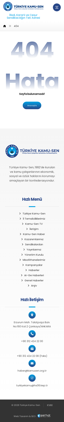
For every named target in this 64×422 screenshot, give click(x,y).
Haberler (32, 270)
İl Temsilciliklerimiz (32, 218)
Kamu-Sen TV (32, 224)
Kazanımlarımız (32, 239)
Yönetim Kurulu (32, 254)
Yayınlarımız (32, 249)
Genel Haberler (32, 280)
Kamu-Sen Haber (32, 234)
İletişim (32, 229)
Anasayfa (32, 105)
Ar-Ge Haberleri (32, 275)
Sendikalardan (32, 244)
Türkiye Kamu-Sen (32, 213)
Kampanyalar (32, 265)
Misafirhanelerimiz (32, 260)
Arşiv (32, 285)
